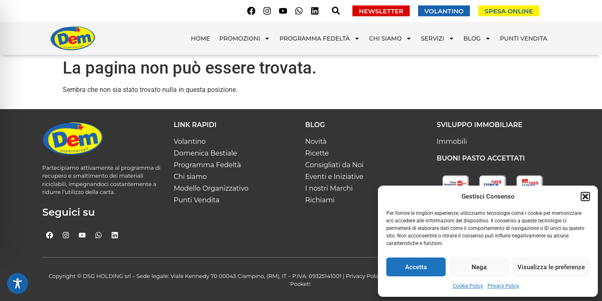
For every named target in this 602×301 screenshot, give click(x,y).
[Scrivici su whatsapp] (299, 11)
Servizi (437, 38)
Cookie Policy (468, 286)
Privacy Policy (503, 286)
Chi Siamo (390, 38)
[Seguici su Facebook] (251, 11)
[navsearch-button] (335, 12)
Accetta (416, 267)
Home (200, 38)
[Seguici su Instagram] (267, 11)
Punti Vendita (523, 38)
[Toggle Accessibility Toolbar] (17, 283)
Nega (479, 267)
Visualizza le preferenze (551, 267)
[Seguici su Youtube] (283, 11)
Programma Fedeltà (319, 38)
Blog (477, 38)
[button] (585, 196)
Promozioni (244, 38)
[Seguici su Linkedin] (315, 11)
